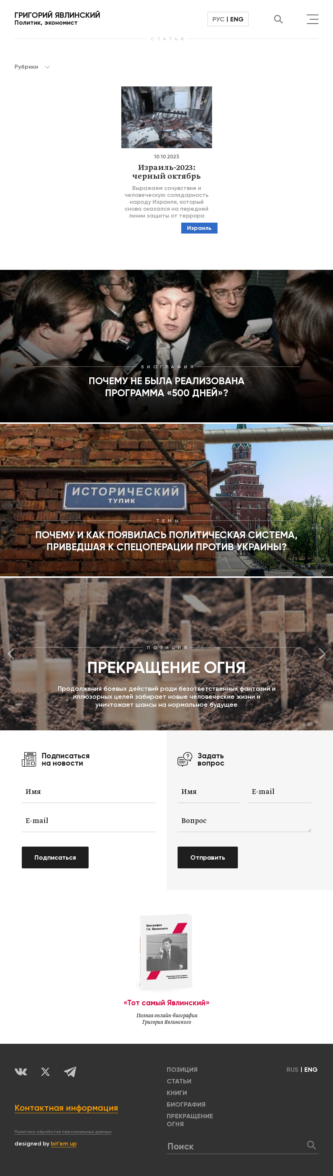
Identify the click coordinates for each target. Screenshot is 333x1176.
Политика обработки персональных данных (63, 1131)
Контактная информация (66, 1107)
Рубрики (32, 66)
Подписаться (55, 857)
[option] (166, 654)
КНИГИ (177, 1093)
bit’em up (64, 1143)
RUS (293, 1070)
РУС (218, 19)
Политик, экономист (57, 18)
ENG (237, 19)
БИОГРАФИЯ (186, 1104)
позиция (182, 1070)
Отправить (207, 857)
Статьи (179, 1081)
